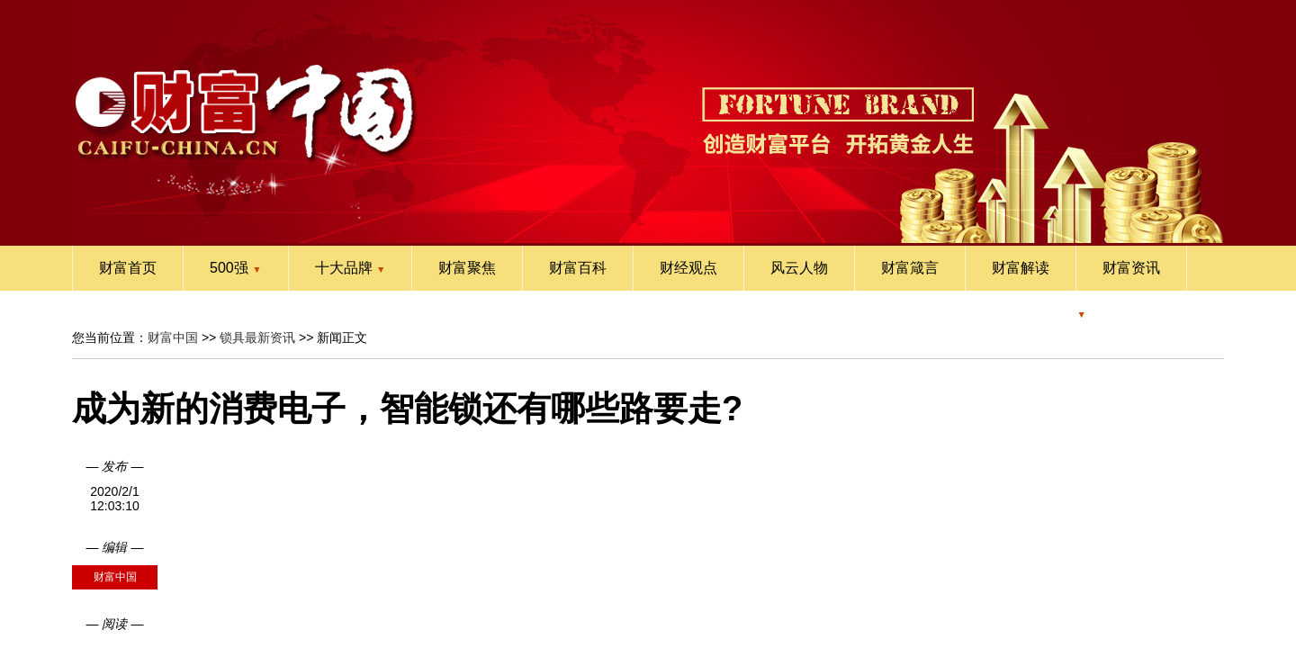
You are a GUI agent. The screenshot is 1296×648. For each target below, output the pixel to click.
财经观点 (688, 267)
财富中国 (173, 337)
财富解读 (1020, 267)
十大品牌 (350, 267)
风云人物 (799, 267)
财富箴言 (910, 267)
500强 (236, 267)
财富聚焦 (467, 267)
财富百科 (578, 267)
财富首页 (128, 267)
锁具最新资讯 (257, 337)
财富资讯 (1131, 267)
